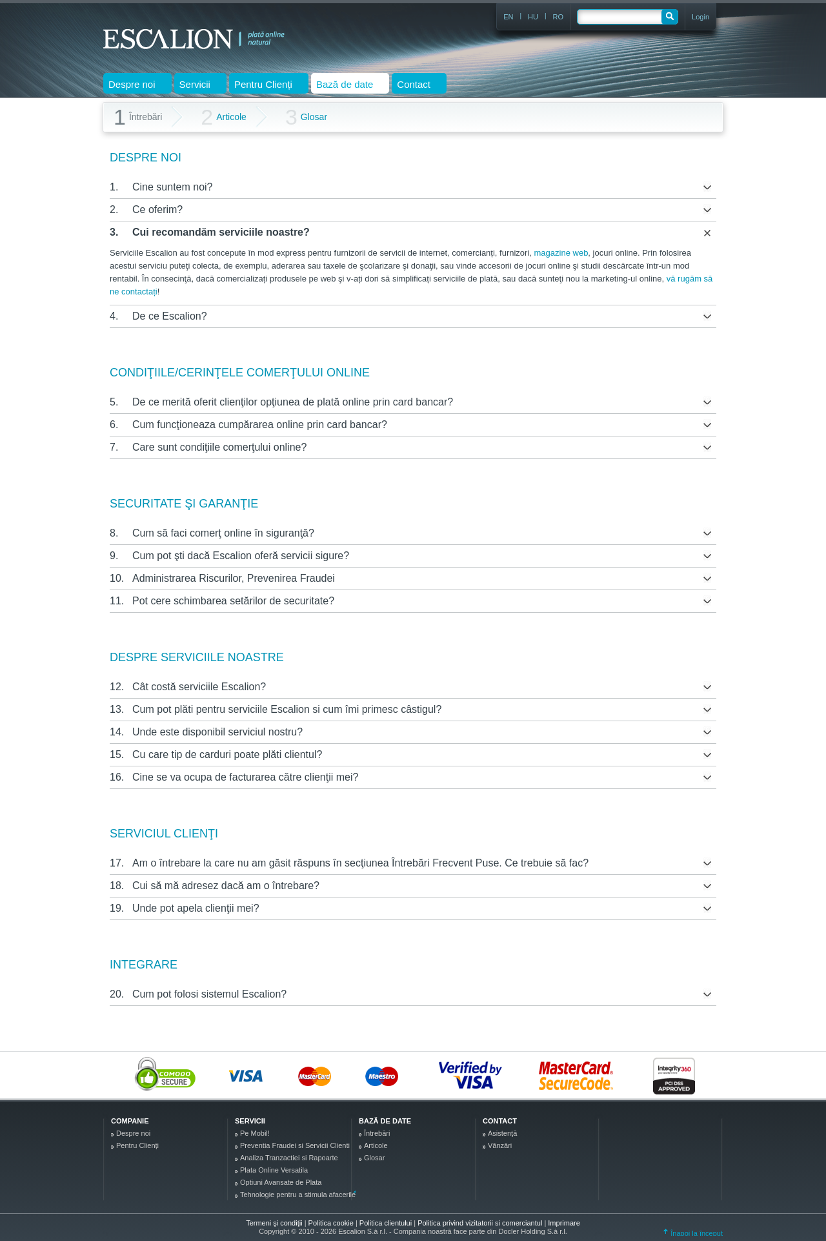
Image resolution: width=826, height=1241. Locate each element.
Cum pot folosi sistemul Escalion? (209, 994)
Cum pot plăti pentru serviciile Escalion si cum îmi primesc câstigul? (286, 709)
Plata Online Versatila (274, 1170)
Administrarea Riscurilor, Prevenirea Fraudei (233, 578)
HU (533, 17)
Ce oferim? (157, 209)
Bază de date (385, 1121)
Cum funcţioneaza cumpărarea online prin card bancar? (259, 424)
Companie (129, 1121)
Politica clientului (386, 1223)
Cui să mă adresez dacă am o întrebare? (225, 885)
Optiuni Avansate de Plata (280, 1182)
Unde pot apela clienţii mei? (195, 908)
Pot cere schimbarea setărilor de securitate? (233, 600)
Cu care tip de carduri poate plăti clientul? (227, 754)
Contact (500, 1121)
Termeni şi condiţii (274, 1223)
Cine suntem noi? (172, 186)
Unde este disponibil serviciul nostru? (217, 731)
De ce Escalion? (169, 316)
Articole (224, 117)
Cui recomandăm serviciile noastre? (221, 232)
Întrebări (377, 1133)
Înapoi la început (693, 1233)
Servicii (250, 1121)
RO (558, 17)
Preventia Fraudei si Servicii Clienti (295, 1145)
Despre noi (133, 1133)
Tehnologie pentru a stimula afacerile (298, 1194)
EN (508, 17)
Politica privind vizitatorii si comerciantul (481, 1223)
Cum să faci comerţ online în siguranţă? (223, 533)
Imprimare (564, 1223)
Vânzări (500, 1145)
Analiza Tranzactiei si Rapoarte (289, 1158)
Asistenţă (502, 1133)
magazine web (561, 253)
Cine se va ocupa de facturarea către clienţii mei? (245, 777)
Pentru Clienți (137, 1145)
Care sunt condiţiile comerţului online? (219, 447)
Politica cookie (332, 1223)
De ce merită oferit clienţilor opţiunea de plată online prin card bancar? (292, 401)
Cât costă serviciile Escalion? (199, 686)
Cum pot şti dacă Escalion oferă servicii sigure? (240, 555)
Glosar (306, 117)
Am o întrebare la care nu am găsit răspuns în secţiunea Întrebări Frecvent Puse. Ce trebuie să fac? (360, 862)
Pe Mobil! (255, 1133)
